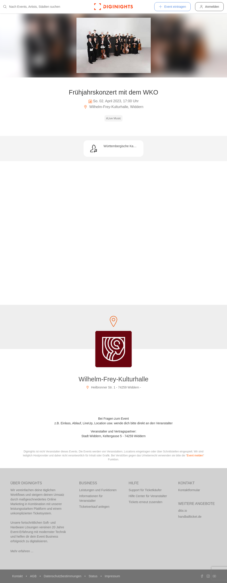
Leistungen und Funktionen (98, 490)
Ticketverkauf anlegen (94, 506)
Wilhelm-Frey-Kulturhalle (113, 379)
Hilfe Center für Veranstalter (148, 496)
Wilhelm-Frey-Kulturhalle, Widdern (113, 107)
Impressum (112, 576)
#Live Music (113, 118)
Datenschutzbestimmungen (63, 576)
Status (93, 576)
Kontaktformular (189, 490)
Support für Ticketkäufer (145, 490)
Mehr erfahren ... (21, 551)
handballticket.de (190, 516)
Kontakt (17, 576)
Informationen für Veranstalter (91, 498)
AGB (33, 576)
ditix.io (182, 510)
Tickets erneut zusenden (145, 502)
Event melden (195, 455)
